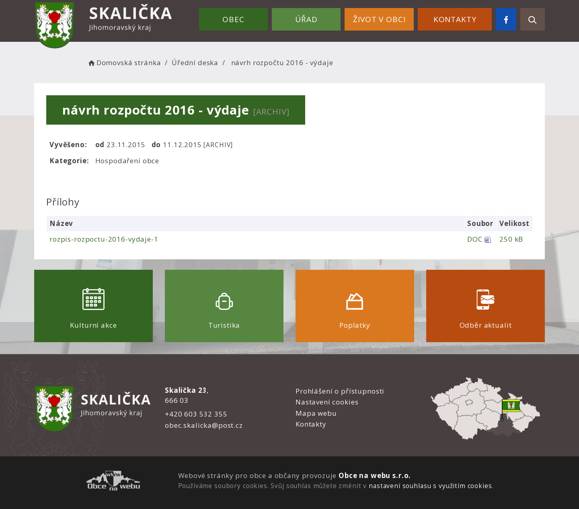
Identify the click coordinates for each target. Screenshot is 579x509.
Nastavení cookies (327, 401)
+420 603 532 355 (196, 414)
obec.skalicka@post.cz (204, 425)
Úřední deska (195, 62)
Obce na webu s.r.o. (375, 475)
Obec (233, 19)
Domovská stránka (124, 62)
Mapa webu (316, 413)
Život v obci (379, 19)
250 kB (511, 239)
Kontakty (454, 19)
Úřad (306, 19)
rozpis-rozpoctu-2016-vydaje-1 (103, 239)
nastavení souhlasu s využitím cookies (430, 485)
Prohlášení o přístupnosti (340, 391)
